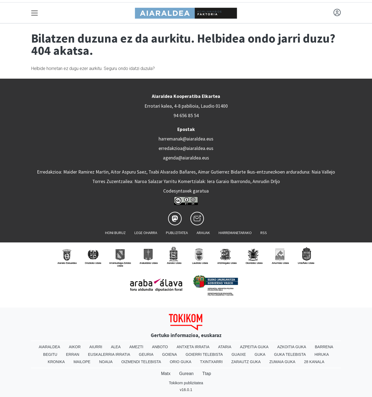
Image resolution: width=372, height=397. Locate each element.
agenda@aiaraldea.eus (186, 158)
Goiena (169, 354)
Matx (166, 373)
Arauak (203, 232)
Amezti (136, 347)
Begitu (50, 354)
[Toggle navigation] (34, 13)
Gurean (186, 373)
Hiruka (321, 354)
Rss (263, 232)
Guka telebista (290, 354)
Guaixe (239, 354)
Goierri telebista (204, 354)
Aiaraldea (49, 347)
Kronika (56, 362)
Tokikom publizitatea (186, 383)
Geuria (146, 354)
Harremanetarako (235, 232)
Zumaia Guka (282, 362)
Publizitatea (177, 232)
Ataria (224, 347)
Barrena (324, 347)
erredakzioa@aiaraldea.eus (186, 148)
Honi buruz (115, 232)
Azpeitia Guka (254, 347)
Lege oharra (145, 232)
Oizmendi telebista (141, 362)
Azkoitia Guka (291, 347)
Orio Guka (180, 362)
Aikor (75, 347)
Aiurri (95, 347)
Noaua (106, 362)
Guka (260, 354)
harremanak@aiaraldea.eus (186, 139)
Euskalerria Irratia (109, 354)
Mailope (82, 362)
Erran (72, 354)
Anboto (160, 347)
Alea (116, 347)
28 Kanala (314, 362)
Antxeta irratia (193, 347)
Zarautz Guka (246, 362)
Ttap (206, 373)
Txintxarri (211, 362)
